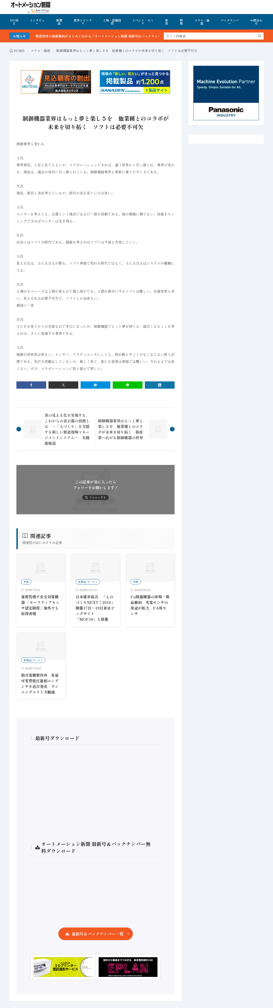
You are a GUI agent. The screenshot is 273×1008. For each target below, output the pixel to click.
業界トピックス (83, 22)
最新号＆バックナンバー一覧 (97, 934)
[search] (259, 36)
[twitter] (63, 385)
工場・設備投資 (112, 22)
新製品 (59, 22)
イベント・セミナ (142, 22)
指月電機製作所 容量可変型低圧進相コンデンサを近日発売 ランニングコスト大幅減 (40, 683)
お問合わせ (256, 22)
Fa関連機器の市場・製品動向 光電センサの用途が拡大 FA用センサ (150, 605)
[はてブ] (95, 385)
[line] (127, 385)
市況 (166, 22)
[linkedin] (160, 385)
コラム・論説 (201, 22)
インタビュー (37, 22)
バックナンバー (230, 22)
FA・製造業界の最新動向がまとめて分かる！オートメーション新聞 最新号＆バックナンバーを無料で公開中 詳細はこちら (127, 36)
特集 (181, 22)
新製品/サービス (87, 582)
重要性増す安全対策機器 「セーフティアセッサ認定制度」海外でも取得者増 (40, 605)
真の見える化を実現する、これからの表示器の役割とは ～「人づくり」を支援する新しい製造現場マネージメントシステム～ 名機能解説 (67, 429)
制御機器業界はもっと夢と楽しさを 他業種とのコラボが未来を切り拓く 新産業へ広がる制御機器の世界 (120, 429)
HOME (14, 22)
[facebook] (31, 385)
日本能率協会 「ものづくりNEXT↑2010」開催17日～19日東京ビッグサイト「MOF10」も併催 (95, 608)
